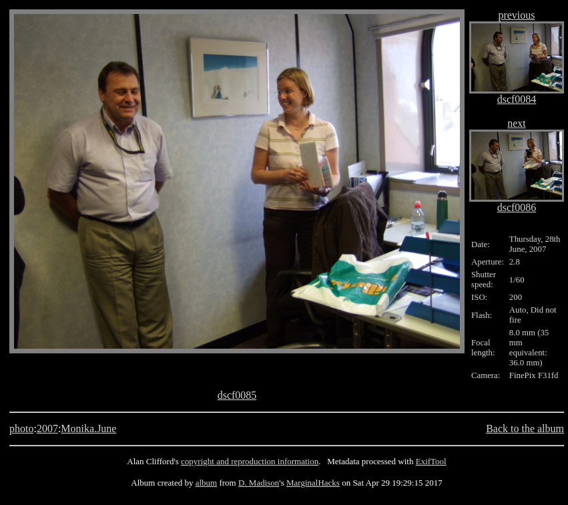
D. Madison (258, 483)
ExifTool (431, 461)
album (207, 483)
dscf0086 (517, 207)
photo (21, 428)
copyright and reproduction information (249, 461)
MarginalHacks (313, 483)
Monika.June (88, 428)
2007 (47, 428)
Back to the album (525, 428)
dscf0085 (237, 395)
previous (516, 15)
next (516, 123)
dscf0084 (517, 99)
